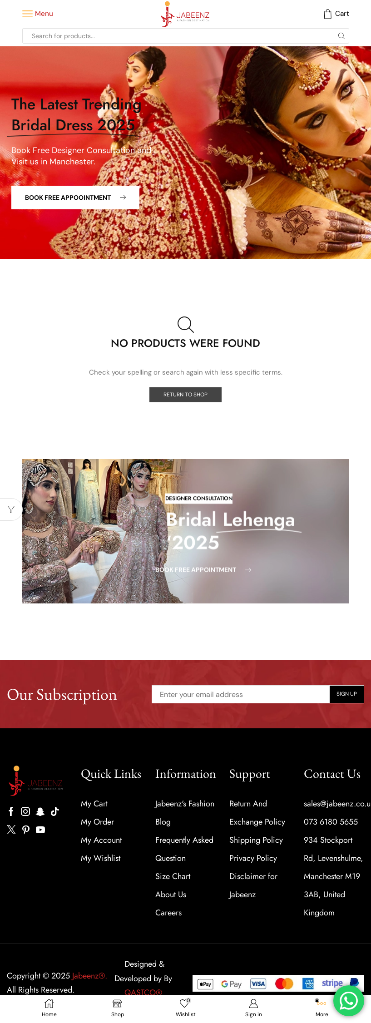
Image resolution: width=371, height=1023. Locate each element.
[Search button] (341, 36)
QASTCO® (144, 992)
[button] (75, 197)
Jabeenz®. (89, 976)
